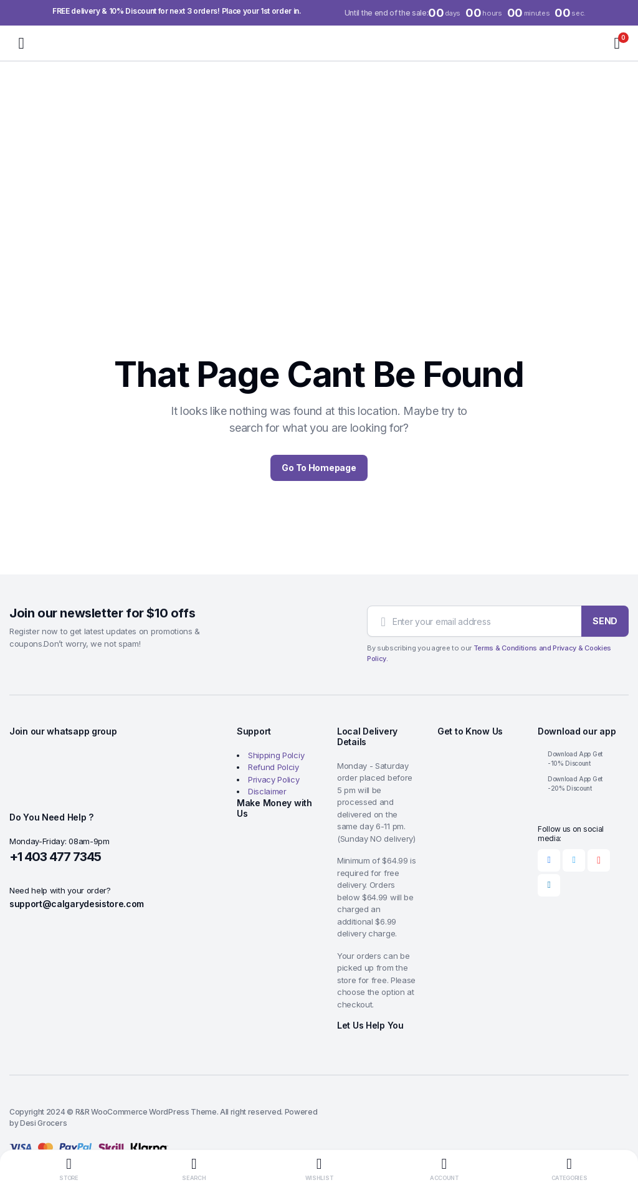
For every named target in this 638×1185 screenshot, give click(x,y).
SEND (605, 621)
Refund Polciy (273, 767)
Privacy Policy (274, 779)
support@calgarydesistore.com (76, 903)
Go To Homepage (319, 467)
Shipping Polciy (276, 755)
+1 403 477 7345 (55, 856)
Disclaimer (267, 791)
